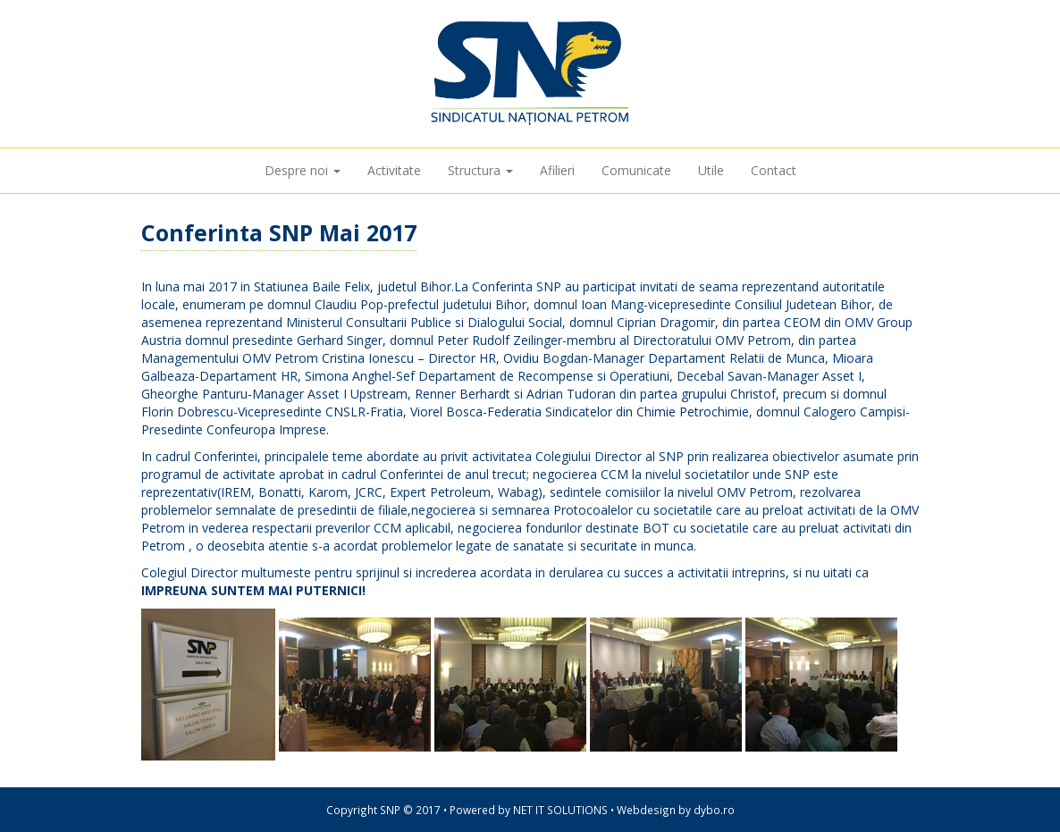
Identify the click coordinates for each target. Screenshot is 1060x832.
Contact (773, 170)
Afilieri (557, 170)
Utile (711, 170)
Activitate (394, 170)
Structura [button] (480, 170)
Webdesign (646, 810)
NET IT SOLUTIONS (560, 810)
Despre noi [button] (303, 170)
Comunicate (636, 170)
